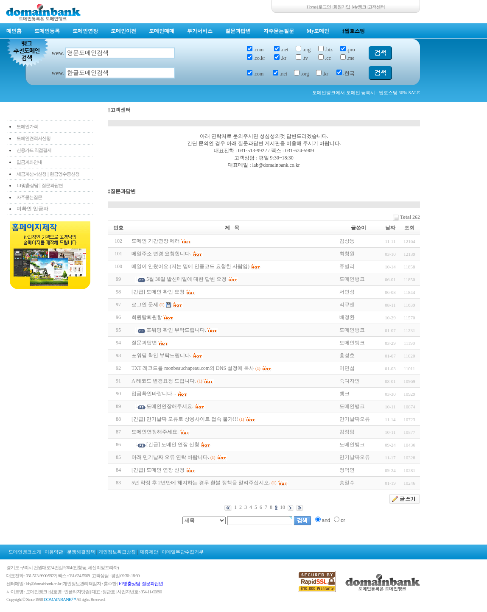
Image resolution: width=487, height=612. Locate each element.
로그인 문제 (145, 304)
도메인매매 (161, 31)
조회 (409, 228)
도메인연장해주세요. (169, 406)
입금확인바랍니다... (154, 394)
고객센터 (376, 6)
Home (311, 6)
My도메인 (318, 31)
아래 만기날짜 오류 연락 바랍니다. (170, 457)
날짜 (390, 228)
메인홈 (14, 31)
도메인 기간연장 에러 (156, 241)
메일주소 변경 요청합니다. (161, 254)
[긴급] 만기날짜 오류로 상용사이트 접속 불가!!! (185, 419)
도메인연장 (85, 31)
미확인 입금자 (32, 209)
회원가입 (341, 6)
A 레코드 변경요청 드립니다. (164, 381)
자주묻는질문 (278, 31)
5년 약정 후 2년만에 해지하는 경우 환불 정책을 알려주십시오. (201, 483)
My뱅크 (359, 6)
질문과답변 (238, 31)
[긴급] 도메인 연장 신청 (172, 444)
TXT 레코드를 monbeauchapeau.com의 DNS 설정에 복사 (193, 368)
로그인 (324, 6)
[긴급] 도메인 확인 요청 (158, 292)
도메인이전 (123, 31)
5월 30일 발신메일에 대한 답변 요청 (186, 279)
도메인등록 (47, 31)
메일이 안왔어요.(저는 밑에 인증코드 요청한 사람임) (190, 266)
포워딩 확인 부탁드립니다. (176, 330)
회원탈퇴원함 (147, 317)
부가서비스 (200, 31)
